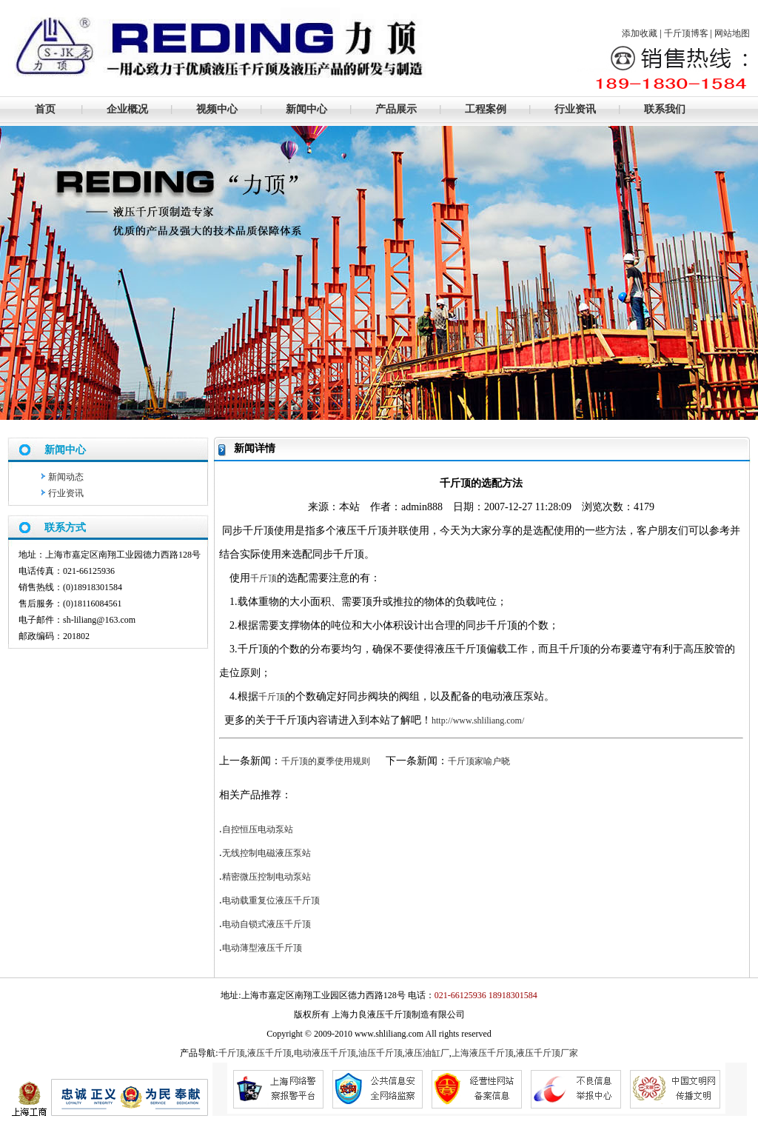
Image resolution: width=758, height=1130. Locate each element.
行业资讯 (575, 109)
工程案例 (485, 109)
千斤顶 (263, 578)
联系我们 (664, 109)
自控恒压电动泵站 (257, 829)
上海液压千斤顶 (483, 1053)
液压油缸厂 (427, 1053)
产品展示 (396, 109)
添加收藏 (639, 33)
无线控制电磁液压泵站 (266, 853)
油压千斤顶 (380, 1053)
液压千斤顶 (269, 1053)
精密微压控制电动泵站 (266, 877)
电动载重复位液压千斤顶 (271, 900)
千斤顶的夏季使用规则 (325, 761)
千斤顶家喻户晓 (479, 761)
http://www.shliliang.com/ (478, 720)
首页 (45, 109)
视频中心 (217, 109)
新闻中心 (306, 109)
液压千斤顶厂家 (547, 1053)
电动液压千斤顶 (325, 1053)
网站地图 (732, 33)
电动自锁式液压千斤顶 (266, 924)
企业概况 (127, 109)
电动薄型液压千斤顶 (262, 948)
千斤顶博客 (686, 33)
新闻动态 (66, 477)
